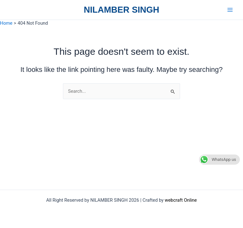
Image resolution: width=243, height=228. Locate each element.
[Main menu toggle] (230, 9)
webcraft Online (181, 200)
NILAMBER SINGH (121, 10)
